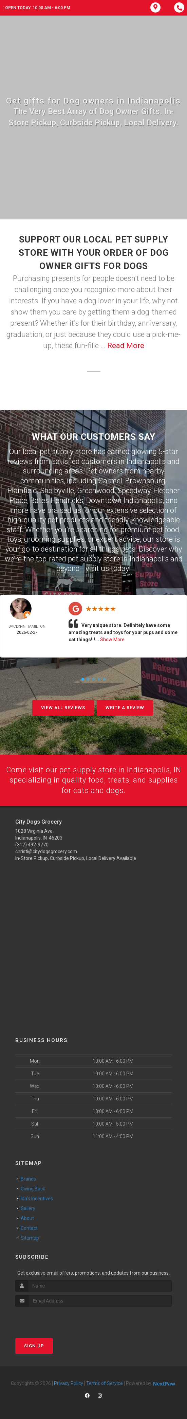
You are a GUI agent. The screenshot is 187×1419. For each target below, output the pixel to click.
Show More (112, 639)
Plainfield (22, 490)
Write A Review (125, 707)
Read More (125, 345)
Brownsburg (145, 481)
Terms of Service (104, 1383)
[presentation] (51, 1319)
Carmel (110, 481)
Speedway (133, 490)
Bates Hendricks (56, 500)
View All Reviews (63, 707)
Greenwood (95, 490)
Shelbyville (57, 490)
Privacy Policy (68, 1383)
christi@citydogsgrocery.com (46, 851)
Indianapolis (146, 461)
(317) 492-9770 (32, 844)
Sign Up (34, 1345)
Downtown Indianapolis (124, 500)
